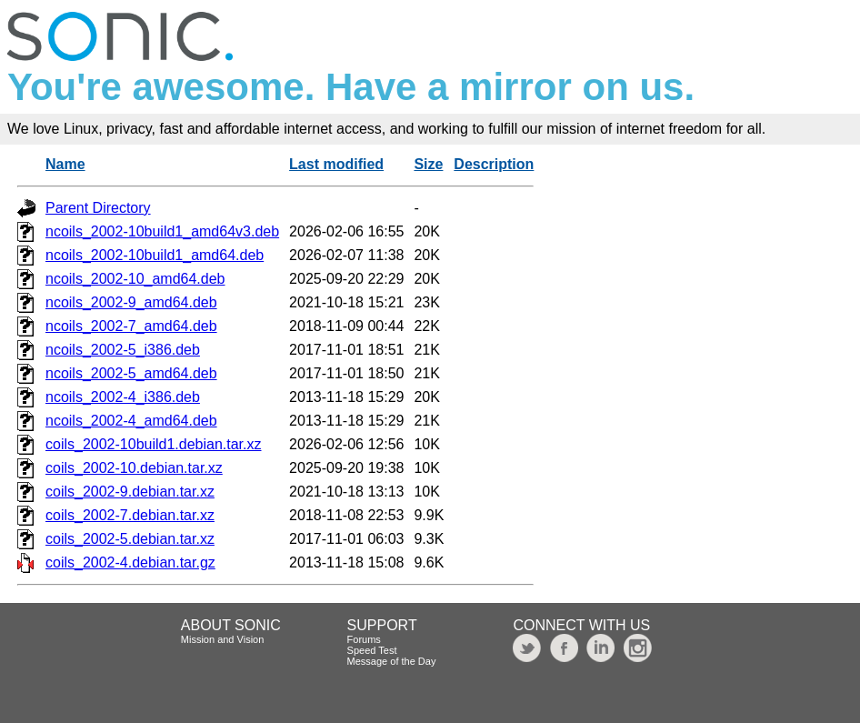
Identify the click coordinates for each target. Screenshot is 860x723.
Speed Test (372, 650)
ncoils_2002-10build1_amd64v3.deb (162, 231)
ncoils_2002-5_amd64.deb (131, 373)
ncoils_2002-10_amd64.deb (135, 278)
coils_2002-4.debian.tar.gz (130, 562)
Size (428, 164)
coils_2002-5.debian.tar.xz (130, 539)
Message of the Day (391, 661)
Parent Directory (98, 208)
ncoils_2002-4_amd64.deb (131, 420)
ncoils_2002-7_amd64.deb (131, 326)
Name (65, 164)
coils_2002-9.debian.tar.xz (130, 491)
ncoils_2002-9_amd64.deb (131, 302)
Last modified (336, 164)
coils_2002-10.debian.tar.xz (134, 468)
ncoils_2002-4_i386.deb (122, 397)
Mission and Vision (223, 639)
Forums (364, 639)
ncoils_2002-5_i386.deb (122, 349)
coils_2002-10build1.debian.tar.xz (153, 444)
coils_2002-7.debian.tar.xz (130, 515)
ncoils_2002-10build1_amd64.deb (154, 255)
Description (494, 164)
